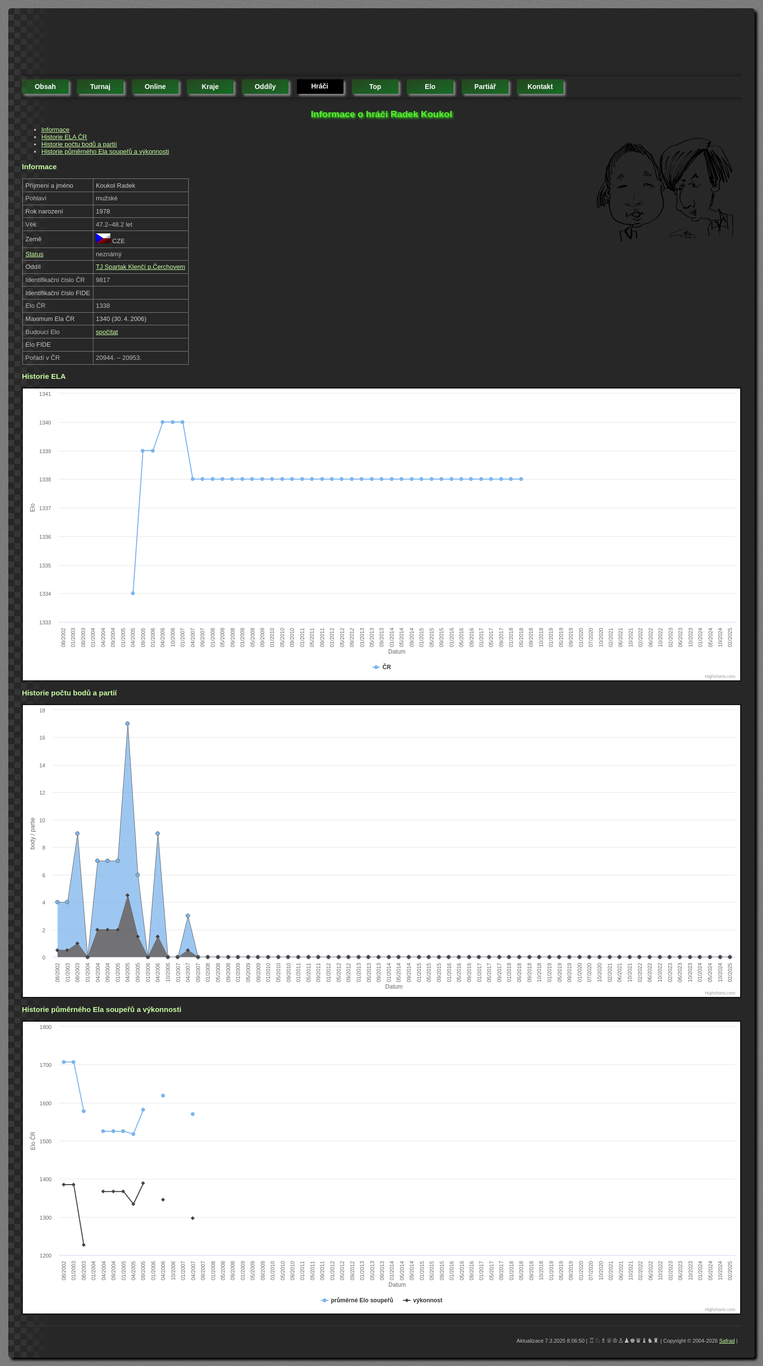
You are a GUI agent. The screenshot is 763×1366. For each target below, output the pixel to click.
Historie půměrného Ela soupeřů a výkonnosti (105, 151)
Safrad (727, 1341)
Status (34, 254)
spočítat (107, 332)
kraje (209, 86)
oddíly (265, 86)
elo (430, 86)
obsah (45, 86)
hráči (319, 86)
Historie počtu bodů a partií (79, 144)
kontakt (540, 86)
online (155, 86)
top (375, 86)
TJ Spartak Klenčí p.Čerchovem (140, 266)
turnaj (100, 86)
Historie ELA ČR (64, 137)
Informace (55, 129)
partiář (485, 86)
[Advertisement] (199, 44)
